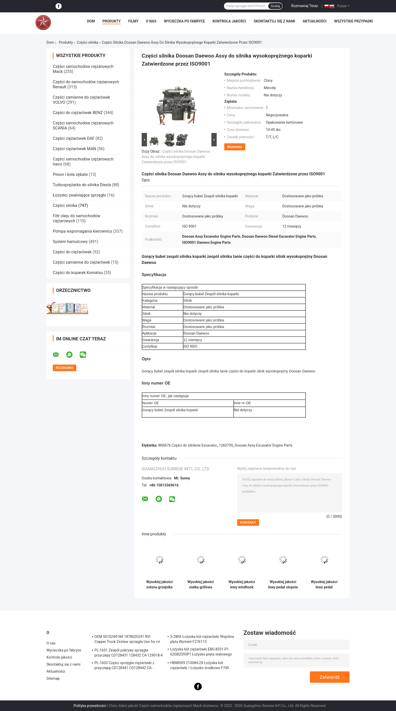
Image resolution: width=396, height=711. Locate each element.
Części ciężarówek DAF (73, 138)
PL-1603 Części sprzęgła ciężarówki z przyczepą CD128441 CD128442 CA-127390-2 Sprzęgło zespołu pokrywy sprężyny (124, 666)
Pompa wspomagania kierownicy (82, 231)
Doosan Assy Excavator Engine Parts (263, 445)
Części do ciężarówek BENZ (78, 112)
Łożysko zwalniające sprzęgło (79, 195)
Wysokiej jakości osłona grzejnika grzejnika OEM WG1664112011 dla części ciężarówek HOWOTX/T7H (159, 584)
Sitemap (53, 678)
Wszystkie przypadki (353, 21)
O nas (151, 21)
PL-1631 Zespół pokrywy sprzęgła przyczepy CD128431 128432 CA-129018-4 (128, 652)
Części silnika (87, 42)
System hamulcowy (70, 241)
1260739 (226, 445)
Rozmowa (235, 147)
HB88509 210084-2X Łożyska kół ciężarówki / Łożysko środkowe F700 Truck (199, 666)
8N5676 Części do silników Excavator (187, 445)
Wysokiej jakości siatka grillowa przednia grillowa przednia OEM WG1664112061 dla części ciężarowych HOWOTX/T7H (200, 584)
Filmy (133, 21)
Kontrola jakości (229, 21)
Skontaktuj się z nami (274, 21)
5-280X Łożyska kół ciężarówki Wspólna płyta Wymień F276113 (202, 639)
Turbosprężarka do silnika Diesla (82, 184)
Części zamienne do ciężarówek (81, 262)
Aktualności (314, 21)
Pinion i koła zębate (70, 174)
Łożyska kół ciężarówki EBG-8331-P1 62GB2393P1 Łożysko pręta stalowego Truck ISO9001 (201, 652)
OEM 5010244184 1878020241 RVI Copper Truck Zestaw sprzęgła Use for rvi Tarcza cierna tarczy (127, 640)
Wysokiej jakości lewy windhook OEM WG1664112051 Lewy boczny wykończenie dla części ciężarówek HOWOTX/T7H (241, 584)
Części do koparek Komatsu (78, 272)
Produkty (111, 21)
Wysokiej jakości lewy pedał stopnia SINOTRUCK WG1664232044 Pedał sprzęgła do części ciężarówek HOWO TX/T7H (283, 584)
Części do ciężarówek (73, 252)
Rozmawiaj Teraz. (305, 6)
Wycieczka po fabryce (184, 21)
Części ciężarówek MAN (74, 148)
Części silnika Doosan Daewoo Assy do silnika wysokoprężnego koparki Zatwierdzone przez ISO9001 (176, 156)
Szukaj (275, 6)
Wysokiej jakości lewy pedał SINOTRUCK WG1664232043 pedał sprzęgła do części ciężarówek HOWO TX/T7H (324, 584)
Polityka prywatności (89, 706)
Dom (91, 21)
